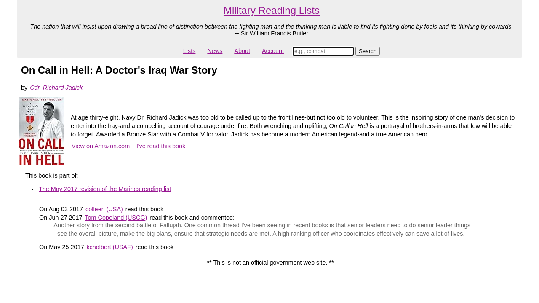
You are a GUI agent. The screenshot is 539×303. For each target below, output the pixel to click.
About (242, 51)
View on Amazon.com (101, 146)
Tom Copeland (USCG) (116, 217)
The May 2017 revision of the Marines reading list (105, 189)
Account (273, 51)
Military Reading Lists (272, 10)
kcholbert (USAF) (109, 247)
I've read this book (160, 146)
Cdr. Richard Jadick (56, 87)
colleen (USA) (104, 209)
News (214, 51)
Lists (189, 51)
